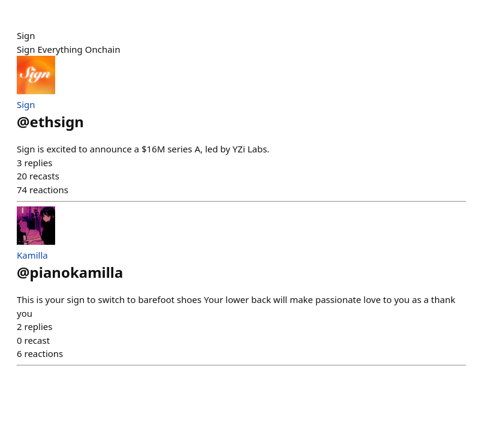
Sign (26, 104)
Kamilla (32, 255)
